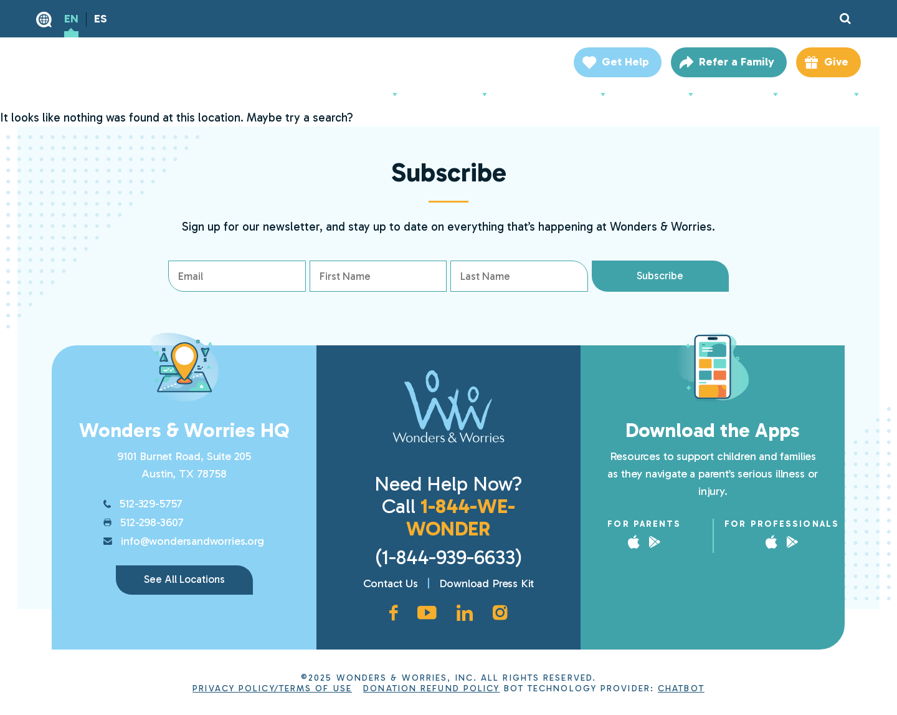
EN (71, 19)
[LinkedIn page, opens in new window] (465, 613)
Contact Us (390, 583)
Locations (831, 94)
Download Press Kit (486, 583)
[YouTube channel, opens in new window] (427, 613)
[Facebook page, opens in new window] (393, 613)
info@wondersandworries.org (192, 541)
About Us (372, 94)
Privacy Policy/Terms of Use (272, 688)
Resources (749, 94)
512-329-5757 (151, 504)
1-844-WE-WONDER (460, 517)
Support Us (663, 94)
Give (836, 62)
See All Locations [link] (184, 579)
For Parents (456, 94)
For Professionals (559, 94)
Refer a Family (736, 62)
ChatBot (681, 688)
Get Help (625, 62)
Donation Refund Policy (431, 688)
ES (100, 19)
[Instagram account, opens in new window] (500, 613)
